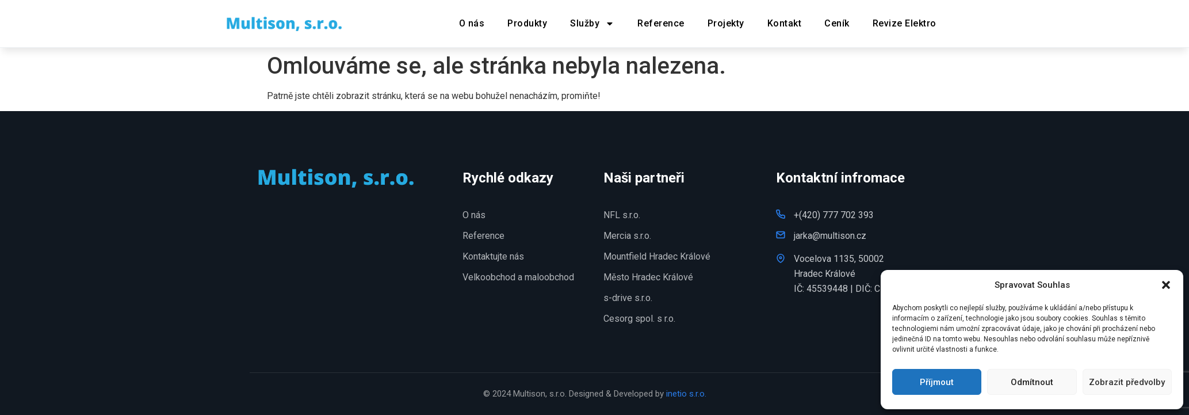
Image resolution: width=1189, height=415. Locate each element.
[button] (1166, 285)
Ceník (837, 23)
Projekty (726, 23)
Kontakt (784, 23)
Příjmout (937, 382)
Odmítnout (1032, 382)
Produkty (527, 23)
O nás (472, 23)
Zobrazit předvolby (1127, 382)
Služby (592, 23)
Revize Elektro (904, 23)
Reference (661, 23)
